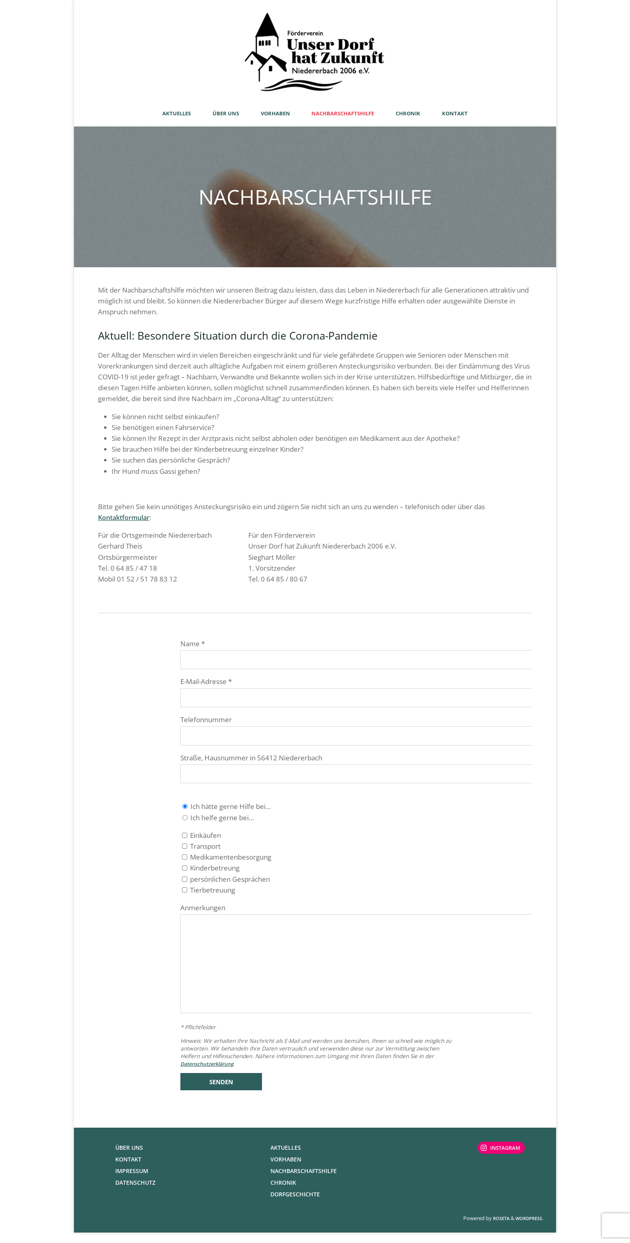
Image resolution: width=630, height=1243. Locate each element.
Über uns (129, 1158)
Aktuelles (285, 1158)
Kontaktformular (125, 517)
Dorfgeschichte (295, 1204)
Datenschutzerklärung (210, 1074)
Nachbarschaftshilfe (303, 1181)
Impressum (131, 1181)
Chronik (283, 1193)
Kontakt (128, 1169)
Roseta (500, 1228)
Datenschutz (135, 1193)
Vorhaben (285, 1169)
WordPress (528, 1228)
